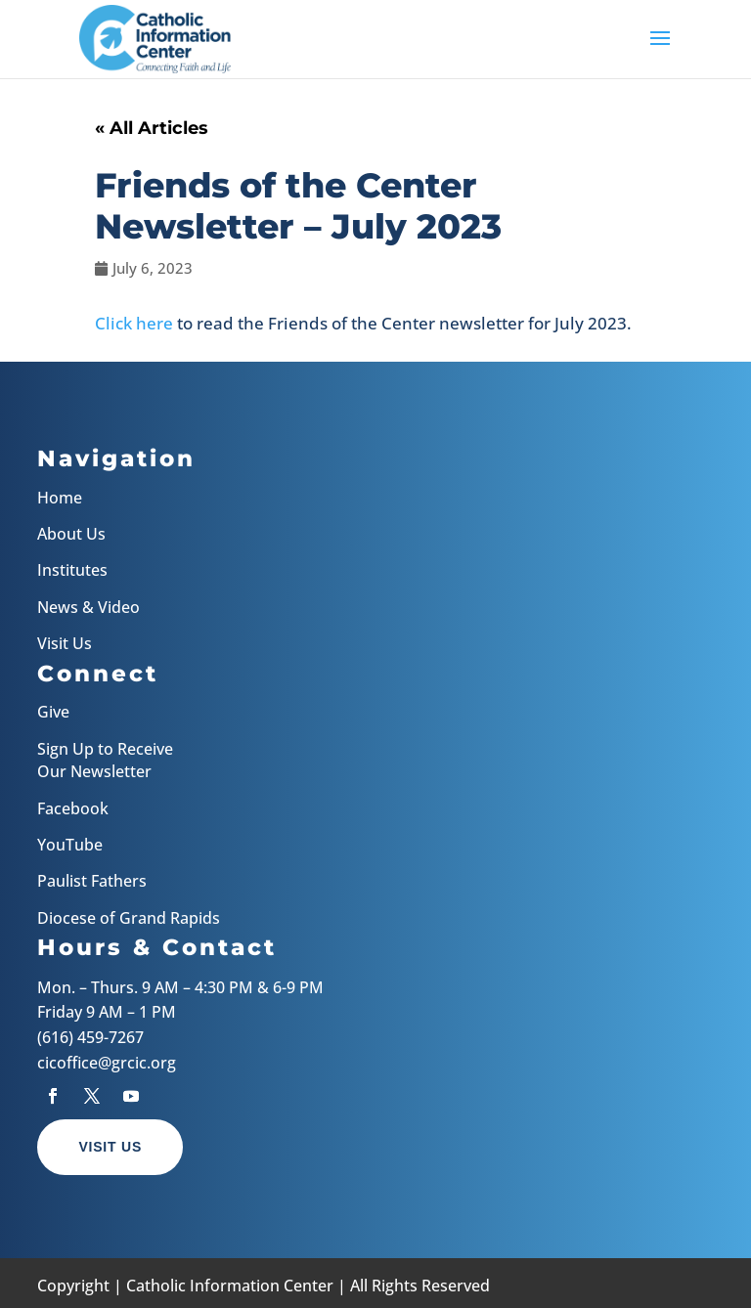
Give (53, 711)
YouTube (70, 844)
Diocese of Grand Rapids (128, 918)
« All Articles (151, 128)
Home (59, 497)
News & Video (88, 607)
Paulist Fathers (92, 881)
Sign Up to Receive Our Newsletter (105, 760)
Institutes (72, 570)
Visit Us (64, 643)
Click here (134, 323)
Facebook (73, 808)
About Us (71, 534)
